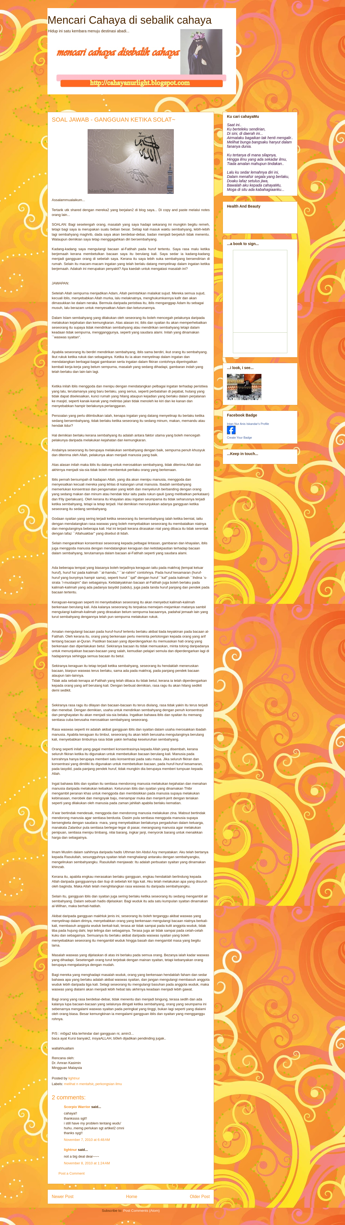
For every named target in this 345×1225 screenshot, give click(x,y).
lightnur (70, 1150)
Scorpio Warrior (77, 1107)
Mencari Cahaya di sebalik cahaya (129, 20)
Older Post (200, 1196)
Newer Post (63, 1196)
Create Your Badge (239, 437)
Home (131, 1196)
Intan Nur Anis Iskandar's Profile (248, 423)
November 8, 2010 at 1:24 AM (87, 1163)
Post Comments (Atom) (141, 1211)
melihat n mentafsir (79, 1084)
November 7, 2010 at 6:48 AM (87, 1140)
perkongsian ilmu (108, 1084)
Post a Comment (71, 1173)
